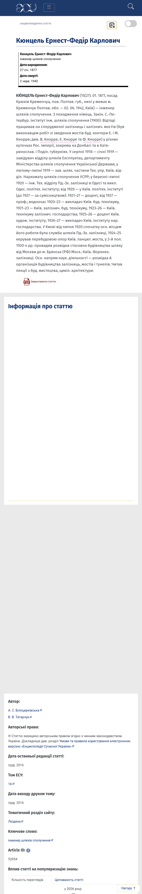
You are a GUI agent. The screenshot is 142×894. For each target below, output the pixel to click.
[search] (131, 4)
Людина (14, 821)
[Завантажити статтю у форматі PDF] (40, 281)
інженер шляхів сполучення (29, 840)
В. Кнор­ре (49, 139)
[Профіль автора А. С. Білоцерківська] (25, 710)
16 (10, 784)
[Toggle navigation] (49, 8)
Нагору (128, 888)
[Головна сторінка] (26, 8)
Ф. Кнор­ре (92, 139)
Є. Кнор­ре (68, 139)
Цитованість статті (69, 880)
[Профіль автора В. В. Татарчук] (20, 717)
